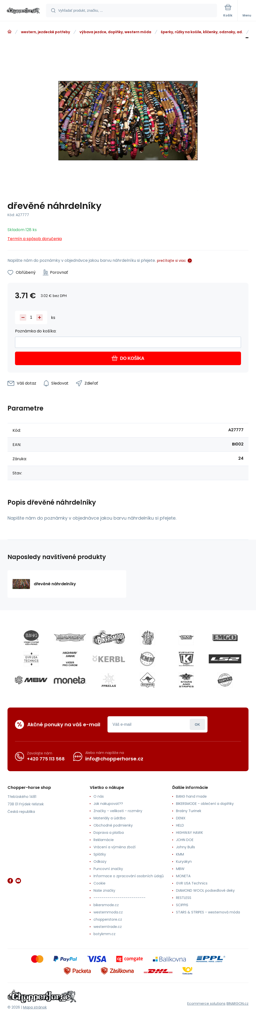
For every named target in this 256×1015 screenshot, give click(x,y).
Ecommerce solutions (206, 1003)
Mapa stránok (35, 1007)
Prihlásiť (197, 724)
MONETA (183, 875)
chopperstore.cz (108, 919)
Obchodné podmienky (113, 825)
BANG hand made (191, 796)
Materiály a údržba (110, 818)
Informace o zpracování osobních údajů (129, 875)
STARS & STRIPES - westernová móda (208, 912)
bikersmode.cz (106, 904)
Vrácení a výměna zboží (115, 847)
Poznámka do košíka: (35, 331)
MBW (180, 868)
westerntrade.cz (108, 926)
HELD (180, 825)
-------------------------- (120, 897)
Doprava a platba (109, 832)
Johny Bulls (185, 847)
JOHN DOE (185, 839)
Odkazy (100, 861)
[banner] (23, 11)
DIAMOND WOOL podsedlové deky (205, 890)
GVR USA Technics (192, 883)
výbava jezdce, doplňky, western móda (115, 31)
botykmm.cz (105, 933)
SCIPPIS (182, 904)
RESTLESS (183, 897)
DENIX (181, 818)
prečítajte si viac (171, 260)
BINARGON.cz (237, 1003)
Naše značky (104, 890)
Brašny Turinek (188, 810)
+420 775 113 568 (46, 759)
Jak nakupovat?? (108, 803)
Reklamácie (104, 839)
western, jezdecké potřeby (45, 31)
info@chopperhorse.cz (114, 758)
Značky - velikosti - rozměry (118, 810)
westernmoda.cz (108, 912)
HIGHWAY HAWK (189, 832)
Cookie (100, 883)
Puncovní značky (108, 868)
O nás (99, 796)
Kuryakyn (184, 861)
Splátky (100, 854)
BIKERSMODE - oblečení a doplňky (205, 803)
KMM (180, 854)
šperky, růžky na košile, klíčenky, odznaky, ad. (202, 31)
